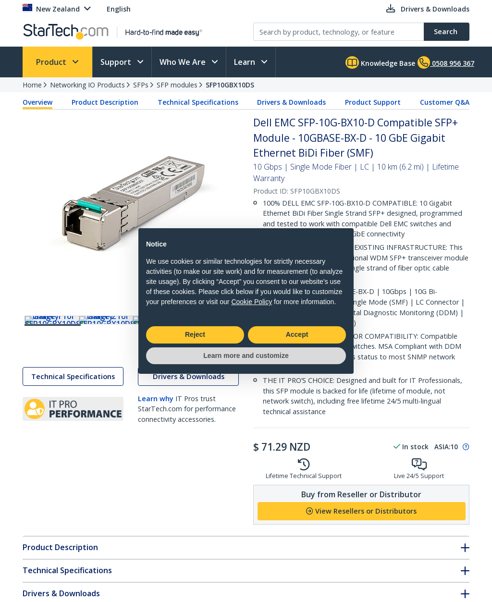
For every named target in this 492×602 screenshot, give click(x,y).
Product (52, 62)
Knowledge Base (380, 62)
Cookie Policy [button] (251, 302)
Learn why (155, 407)
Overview (37, 102)
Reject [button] (195, 334)
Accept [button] (297, 334)
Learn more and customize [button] (245, 355)
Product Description (105, 102)
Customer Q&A (444, 102)
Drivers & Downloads (291, 102)
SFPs (140, 84)
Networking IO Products (87, 84)
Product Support (373, 102)
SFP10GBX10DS (230, 84)
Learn (245, 62)
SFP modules (177, 84)
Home (32, 84)
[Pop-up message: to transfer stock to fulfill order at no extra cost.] (464, 447)
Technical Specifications (198, 102)
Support (116, 62)
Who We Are (184, 62)
